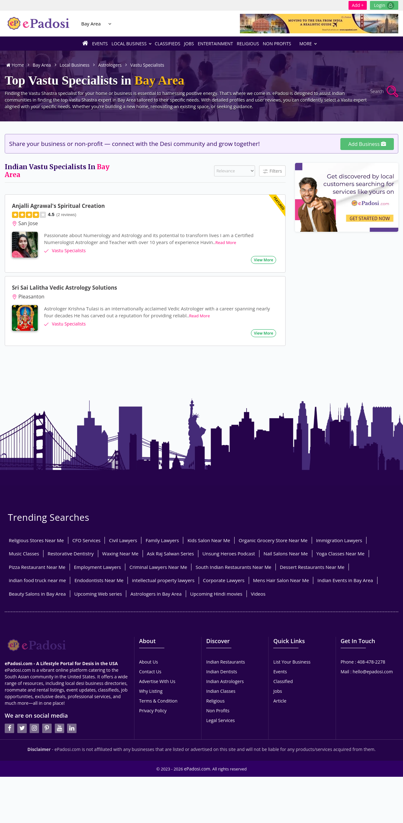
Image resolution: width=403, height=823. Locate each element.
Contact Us (150, 672)
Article (279, 701)
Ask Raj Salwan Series (170, 553)
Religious (248, 44)
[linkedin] (72, 711)
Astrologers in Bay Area (155, 594)
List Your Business (291, 662)
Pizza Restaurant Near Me (37, 567)
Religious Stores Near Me (36, 540)
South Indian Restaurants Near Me (233, 567)
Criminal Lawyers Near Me (158, 567)
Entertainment (215, 44)
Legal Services (220, 720)
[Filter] (234, 170)
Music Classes (24, 553)
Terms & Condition (158, 701)
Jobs (189, 44)
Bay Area (91, 23)
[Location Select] (109, 24)
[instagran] (34, 711)
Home (15, 65)
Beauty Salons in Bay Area (37, 594)
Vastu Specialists (147, 65)
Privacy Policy (153, 711)
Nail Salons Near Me (286, 553)
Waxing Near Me (120, 553)
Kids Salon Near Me (208, 540)
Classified (283, 681)
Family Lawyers (162, 540)
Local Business (131, 43)
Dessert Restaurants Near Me (312, 567)
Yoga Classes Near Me (340, 553)
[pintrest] (47, 711)
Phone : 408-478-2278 (363, 662)
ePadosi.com (197, 766)
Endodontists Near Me (98, 580)
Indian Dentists (221, 672)
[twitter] (22, 711)
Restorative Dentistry (71, 553)
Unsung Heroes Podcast (228, 553)
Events (100, 44)
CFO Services (86, 540)
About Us (148, 662)
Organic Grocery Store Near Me (273, 540)
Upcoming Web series (98, 594)
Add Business (367, 144)
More (307, 43)
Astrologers (110, 65)
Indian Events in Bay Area (345, 580)
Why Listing (150, 691)
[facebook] (9, 711)
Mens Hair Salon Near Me (281, 580)
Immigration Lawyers (339, 540)
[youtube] (59, 711)
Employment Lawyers (97, 567)
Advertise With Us (157, 681)
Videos (258, 594)
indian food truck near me (37, 580)
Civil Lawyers (123, 540)
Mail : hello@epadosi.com (367, 672)
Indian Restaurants (225, 662)
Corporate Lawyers (224, 580)
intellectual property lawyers (163, 580)
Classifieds (167, 44)
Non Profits (277, 44)
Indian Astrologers (225, 681)
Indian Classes (221, 691)
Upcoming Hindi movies (216, 594)
